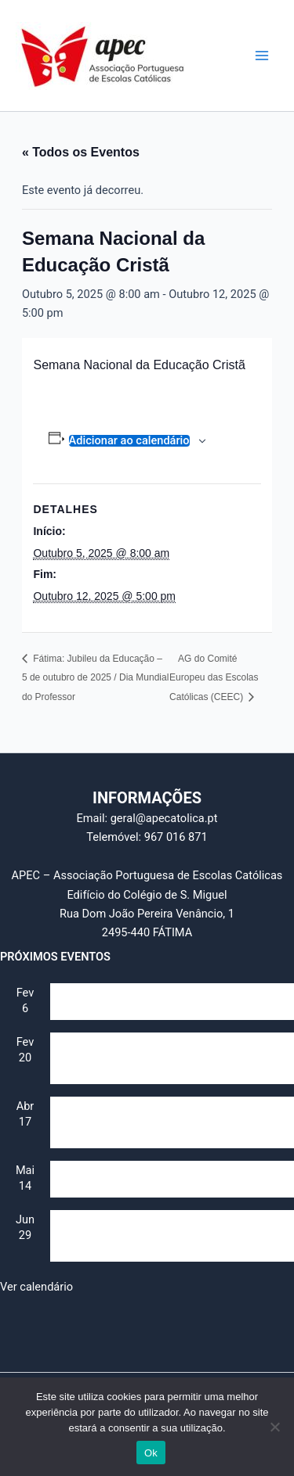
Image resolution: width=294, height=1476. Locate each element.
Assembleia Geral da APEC (118, 1012)
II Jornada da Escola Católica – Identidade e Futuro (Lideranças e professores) (162, 1068)
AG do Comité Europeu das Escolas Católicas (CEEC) (213, 678)
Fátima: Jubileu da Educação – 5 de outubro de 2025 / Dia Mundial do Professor (95, 678)
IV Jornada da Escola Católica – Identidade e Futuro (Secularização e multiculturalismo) (164, 1246)
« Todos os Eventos (81, 152)
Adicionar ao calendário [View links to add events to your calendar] (129, 441)
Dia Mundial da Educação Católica (136, 1190)
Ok (151, 1453)
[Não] (274, 1427)
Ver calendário (36, 1287)
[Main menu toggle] (261, 55)
